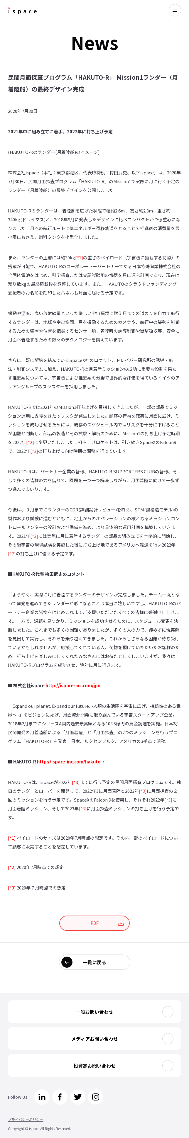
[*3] (76, 782)
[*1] (79, 257)
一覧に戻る (94, 962)
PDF (95, 923)
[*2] (30, 442)
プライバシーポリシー (25, 1119)
